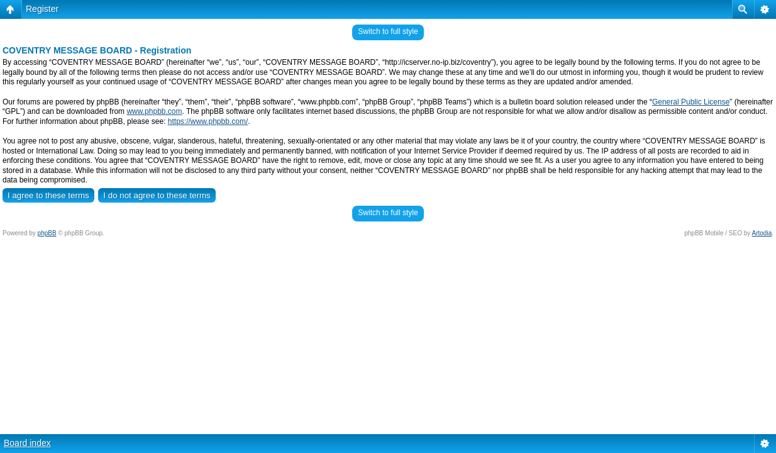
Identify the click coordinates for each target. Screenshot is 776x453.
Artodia (762, 233)
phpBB (47, 233)
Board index (27, 443)
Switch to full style (388, 31)
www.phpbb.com (154, 111)
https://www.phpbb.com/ (208, 121)
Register (42, 9)
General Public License (690, 102)
